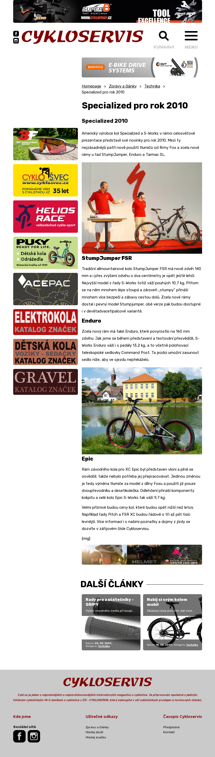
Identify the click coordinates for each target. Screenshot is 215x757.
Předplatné (171, 727)
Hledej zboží (94, 732)
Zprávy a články (123, 86)
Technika (152, 86)
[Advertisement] (45, 89)
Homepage (91, 86)
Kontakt (169, 732)
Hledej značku (96, 737)
